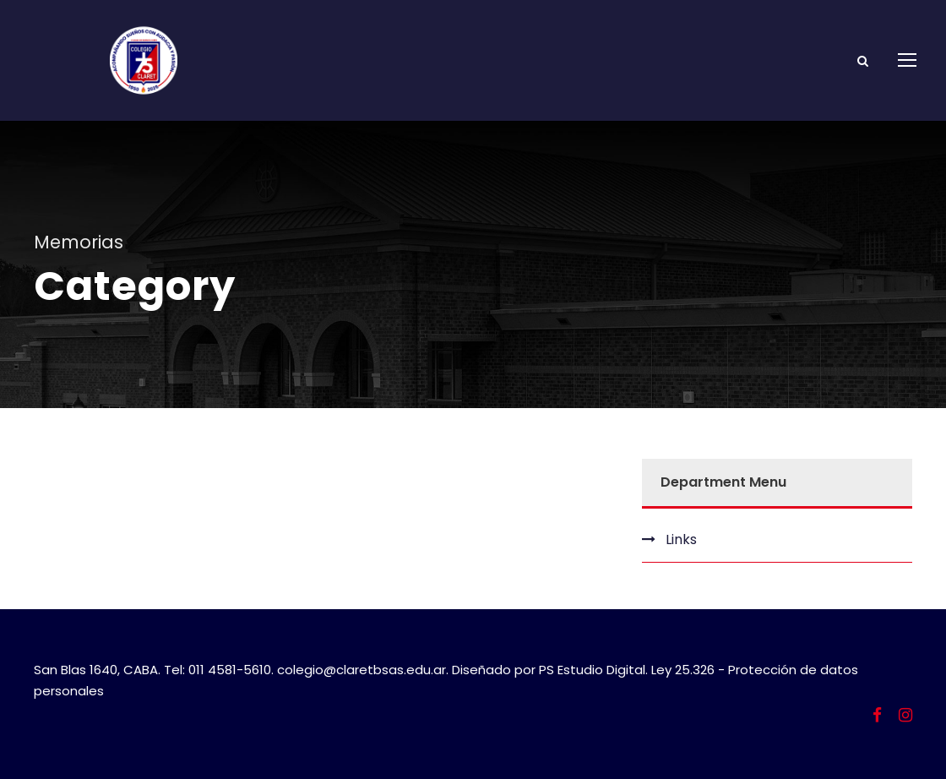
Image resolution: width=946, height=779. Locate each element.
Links (681, 539)
